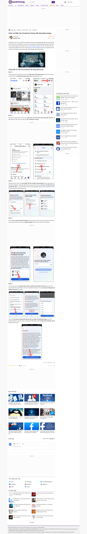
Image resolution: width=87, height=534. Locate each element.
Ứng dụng (19, 29)
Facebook (34, 29)
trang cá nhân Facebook (34, 47)
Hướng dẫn (23, 527)
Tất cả (11, 5)
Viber (11, 486)
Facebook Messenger (46, 481)
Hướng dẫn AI (21, 5)
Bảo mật (18, 527)
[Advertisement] (44, 18)
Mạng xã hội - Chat (27, 29)
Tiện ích (62, 5)
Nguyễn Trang (16, 38)
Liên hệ (31, 527)
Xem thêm (31, 522)
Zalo (11, 481)
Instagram (28, 484)
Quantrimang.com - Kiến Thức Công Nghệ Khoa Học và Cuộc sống (17, 2)
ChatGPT (32, 5)
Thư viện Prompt (44, 5)
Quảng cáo (35, 527)
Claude (27, 5)
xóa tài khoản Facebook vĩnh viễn (37, 45)
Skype (27, 486)
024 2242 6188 (18, 530)
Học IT (57, 5)
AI (15, 5)
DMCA (43, 527)
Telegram (44, 484)
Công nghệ (52, 5)
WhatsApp (28, 481)
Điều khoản (15, 527)
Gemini (37, 5)
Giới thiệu (10, 527)
